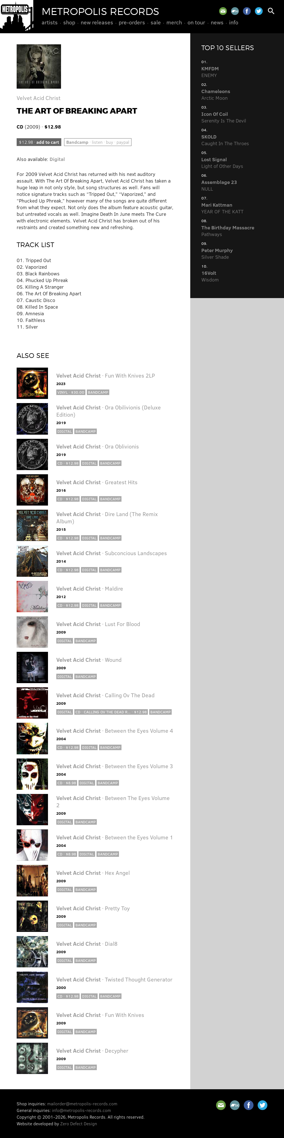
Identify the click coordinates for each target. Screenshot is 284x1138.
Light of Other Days (222, 162)
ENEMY (210, 71)
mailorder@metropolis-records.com (82, 1103)
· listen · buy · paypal (97, 142)
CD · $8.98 (66, 782)
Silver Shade (217, 253)
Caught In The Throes (225, 140)
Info (233, 22)
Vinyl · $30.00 (70, 392)
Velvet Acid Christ (38, 97)
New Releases (97, 22)
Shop (69, 22)
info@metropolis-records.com (81, 1110)
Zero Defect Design (78, 1123)
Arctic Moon (215, 94)
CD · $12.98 (67, 463)
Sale (156, 22)
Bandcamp (98, 392)
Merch (174, 22)
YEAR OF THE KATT (222, 208)
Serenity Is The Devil (223, 117)
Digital (57, 159)
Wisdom (210, 276)
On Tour (196, 22)
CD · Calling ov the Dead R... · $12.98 (111, 711)
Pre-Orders (132, 22)
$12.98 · (39, 142)
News (217, 22)
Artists (50, 22)
